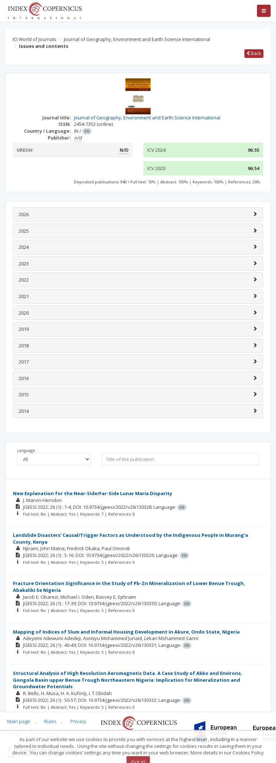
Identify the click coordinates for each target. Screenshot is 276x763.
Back (254, 53)
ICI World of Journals (34, 39)
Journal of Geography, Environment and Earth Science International (137, 39)
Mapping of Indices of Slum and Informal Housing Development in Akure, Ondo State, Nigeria (126, 632)
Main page (18, 721)
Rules (50, 721)
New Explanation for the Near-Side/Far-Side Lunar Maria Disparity (92, 493)
